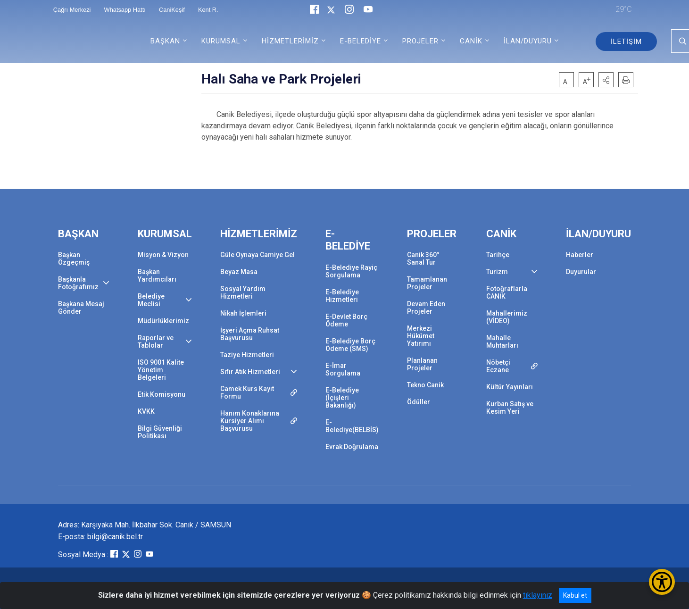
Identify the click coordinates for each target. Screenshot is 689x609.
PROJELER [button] (420, 41)
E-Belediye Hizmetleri (342, 295)
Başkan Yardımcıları (157, 275)
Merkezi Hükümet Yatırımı (420, 336)
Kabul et (575, 595)
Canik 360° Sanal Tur (423, 258)
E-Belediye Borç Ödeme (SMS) (350, 344)
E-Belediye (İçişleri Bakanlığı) (342, 397)
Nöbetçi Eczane (498, 366)
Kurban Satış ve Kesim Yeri (509, 407)
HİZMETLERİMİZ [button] (290, 41)
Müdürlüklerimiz (163, 321)
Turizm (497, 271)
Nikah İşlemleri (243, 313)
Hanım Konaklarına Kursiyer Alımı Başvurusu (249, 420)
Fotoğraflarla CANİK (506, 292)
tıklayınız (537, 595)
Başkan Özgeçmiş (74, 258)
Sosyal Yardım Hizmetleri (243, 292)
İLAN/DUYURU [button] (528, 41)
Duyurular (581, 271)
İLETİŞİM (626, 41)
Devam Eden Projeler (426, 307)
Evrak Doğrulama (351, 446)
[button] (606, 79)
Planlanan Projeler (422, 364)
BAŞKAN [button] (165, 41)
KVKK (146, 411)
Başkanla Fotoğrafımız (78, 283)
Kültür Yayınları (509, 387)
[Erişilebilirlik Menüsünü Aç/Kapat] (662, 582)
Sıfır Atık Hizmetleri (250, 371)
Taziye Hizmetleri (247, 355)
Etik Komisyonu (161, 394)
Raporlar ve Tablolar (156, 341)
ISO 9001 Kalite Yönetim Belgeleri (161, 370)
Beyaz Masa (238, 271)
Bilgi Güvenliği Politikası (160, 432)
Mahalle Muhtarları (502, 341)
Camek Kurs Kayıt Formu (247, 392)
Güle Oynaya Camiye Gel (257, 255)
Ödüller (418, 402)
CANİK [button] (471, 41)
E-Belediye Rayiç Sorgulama (351, 271)
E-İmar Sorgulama (342, 369)
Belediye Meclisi (151, 300)
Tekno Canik (425, 385)
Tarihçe (497, 255)
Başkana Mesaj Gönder (81, 307)
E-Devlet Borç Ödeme (346, 320)
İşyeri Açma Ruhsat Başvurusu (249, 334)
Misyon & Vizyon (163, 255)
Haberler (579, 255)
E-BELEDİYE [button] (360, 41)
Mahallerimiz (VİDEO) (506, 317)
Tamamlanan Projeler (427, 283)
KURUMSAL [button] (221, 41)
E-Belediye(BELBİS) (352, 426)
